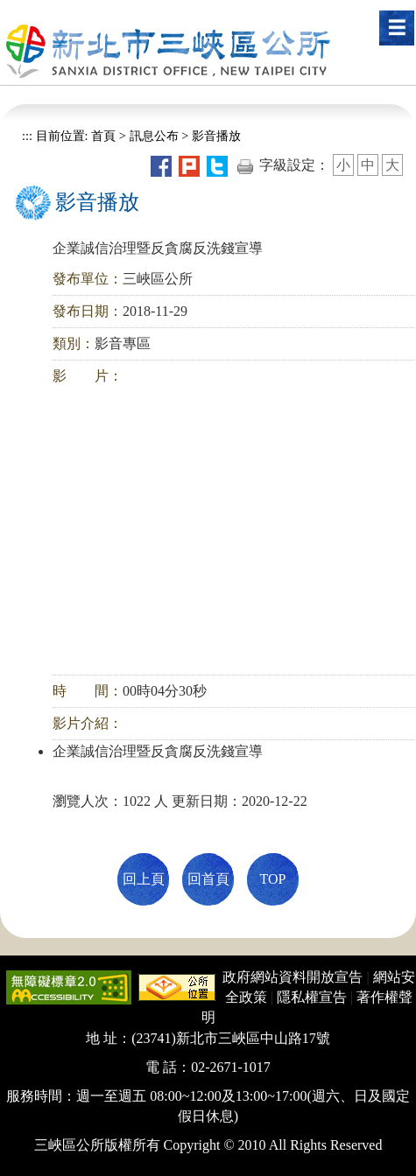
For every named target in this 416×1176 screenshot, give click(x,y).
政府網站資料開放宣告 (292, 977)
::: (27, 136)
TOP (273, 879)
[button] (396, 28)
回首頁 (208, 879)
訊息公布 (154, 136)
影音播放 (216, 136)
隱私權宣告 (312, 997)
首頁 (102, 136)
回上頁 (144, 879)
